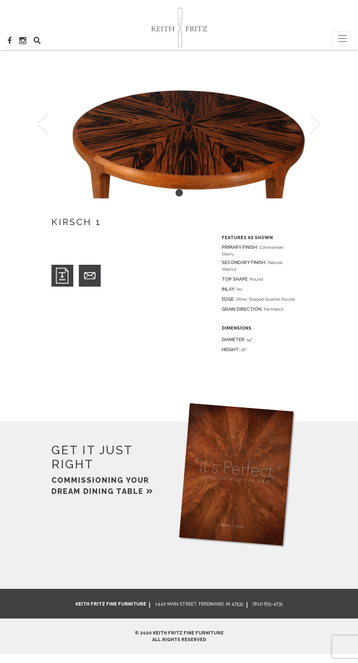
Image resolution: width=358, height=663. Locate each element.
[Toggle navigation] (341, 38)
